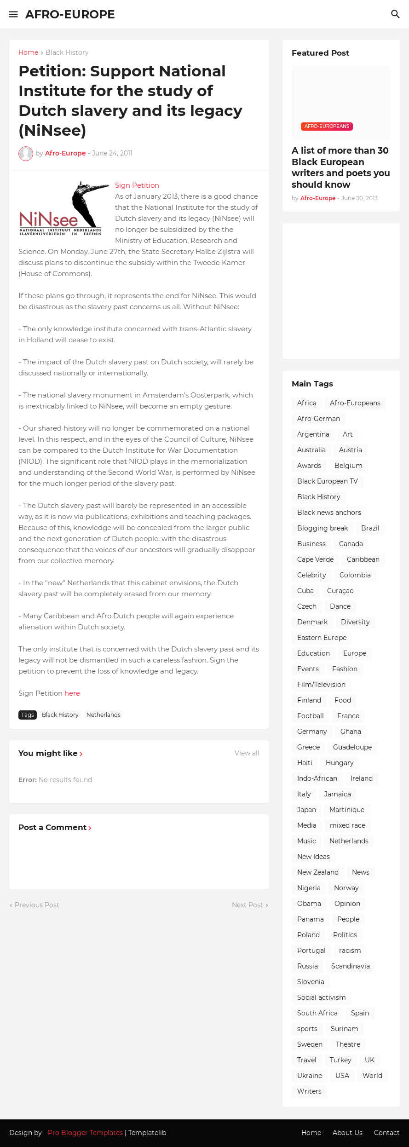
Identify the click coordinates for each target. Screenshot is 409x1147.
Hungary (340, 763)
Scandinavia (350, 966)
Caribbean (363, 559)
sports (307, 1029)
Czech (307, 606)
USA (342, 1076)
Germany (312, 731)
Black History (67, 53)
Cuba (305, 591)
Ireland (362, 778)
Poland (308, 935)
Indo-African (317, 778)
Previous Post (37, 905)
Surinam (344, 1029)
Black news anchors (329, 512)
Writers (309, 1091)
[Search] (397, 14)
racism (350, 950)
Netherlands (103, 714)
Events (308, 669)
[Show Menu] (12, 14)
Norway (346, 888)
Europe (354, 653)
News (360, 872)
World (372, 1076)
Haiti (304, 763)
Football (310, 716)
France (348, 716)
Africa (307, 403)
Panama (310, 919)
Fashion (344, 669)
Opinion (347, 903)
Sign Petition (137, 185)
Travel (307, 1060)
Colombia (355, 575)
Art (348, 434)
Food (342, 700)
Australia (311, 450)
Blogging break (322, 528)
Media (307, 825)
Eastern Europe (321, 638)
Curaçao (340, 591)
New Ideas (313, 857)
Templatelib (147, 1133)
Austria (350, 450)
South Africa (317, 1013)
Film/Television (321, 684)
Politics (345, 935)
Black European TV (327, 481)
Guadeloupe (352, 747)
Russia (307, 966)
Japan (306, 810)
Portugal (311, 950)
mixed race (347, 825)
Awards (309, 465)
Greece (308, 747)
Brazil (370, 528)
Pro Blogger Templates (85, 1133)
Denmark (312, 622)
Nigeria (309, 888)
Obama (309, 903)
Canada (351, 544)
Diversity (355, 622)
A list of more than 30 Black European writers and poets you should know (341, 167)
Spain (360, 1013)
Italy (304, 794)
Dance (340, 606)
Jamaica (337, 794)
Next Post (247, 905)
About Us (348, 1133)
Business (311, 544)
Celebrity (311, 575)
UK (369, 1060)
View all (247, 753)
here (72, 693)
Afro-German (318, 419)
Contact (387, 1133)
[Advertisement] (350, 289)
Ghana (350, 731)
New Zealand (318, 872)
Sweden (310, 1044)
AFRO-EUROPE (70, 14)
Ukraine (309, 1076)
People (348, 919)
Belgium (348, 465)
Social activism (321, 997)
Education (313, 653)
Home (28, 53)
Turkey (340, 1060)
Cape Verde (315, 559)
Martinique (346, 810)
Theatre (348, 1044)
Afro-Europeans (355, 403)
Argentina (313, 434)
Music (306, 841)
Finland (309, 700)
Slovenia (310, 982)
